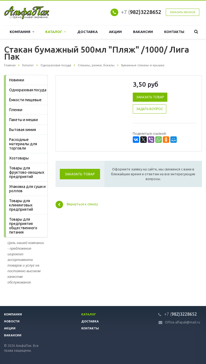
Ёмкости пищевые (25, 100)
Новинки (16, 80)
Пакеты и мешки (23, 120)
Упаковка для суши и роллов (27, 188)
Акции (115, 32)
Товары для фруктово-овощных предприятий (26, 172)
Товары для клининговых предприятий (21, 205)
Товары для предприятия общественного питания (23, 225)
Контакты (174, 32)
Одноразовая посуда (27, 90)
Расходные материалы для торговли (23, 143)
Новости (12, 321)
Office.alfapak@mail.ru (182, 322)
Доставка (87, 32)
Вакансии (143, 32)
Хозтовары (19, 158)
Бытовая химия (22, 130)
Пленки (15, 110)
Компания (22, 32)
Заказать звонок (182, 12)
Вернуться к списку (77, 204)
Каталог (55, 32)
